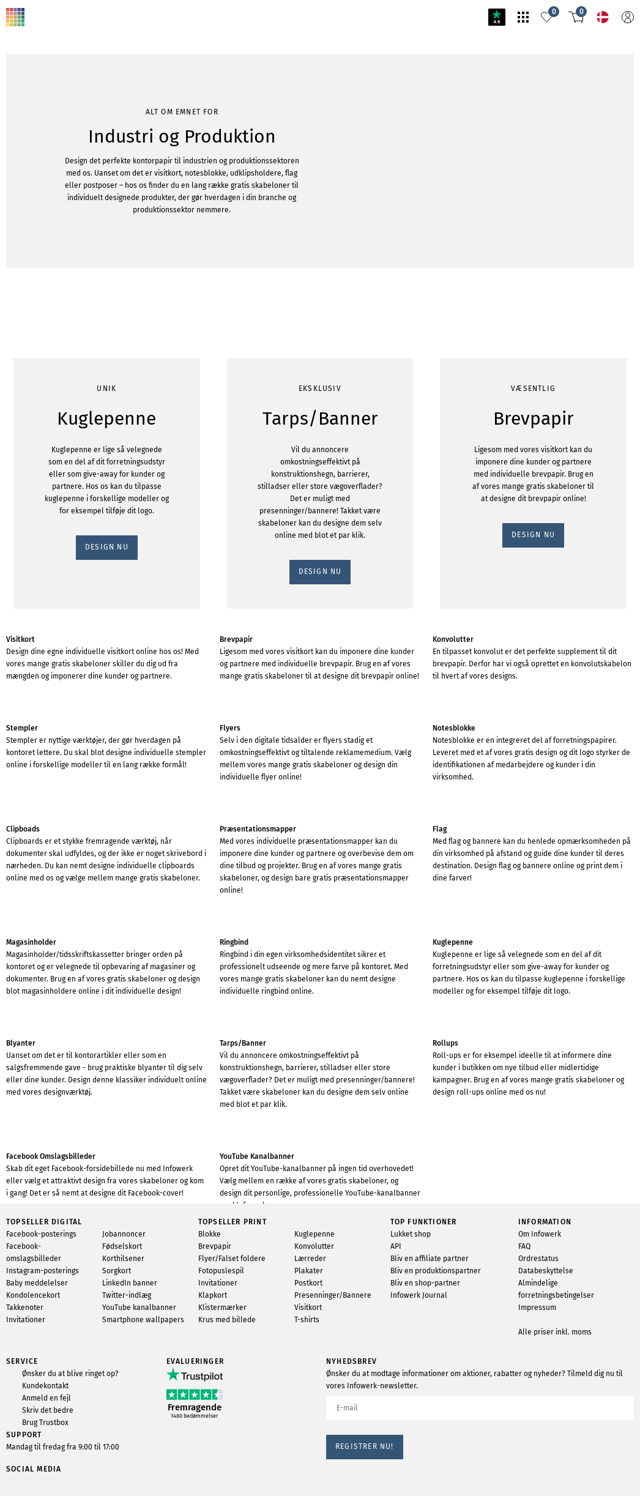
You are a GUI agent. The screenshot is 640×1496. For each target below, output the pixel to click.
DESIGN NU (32, 202)
